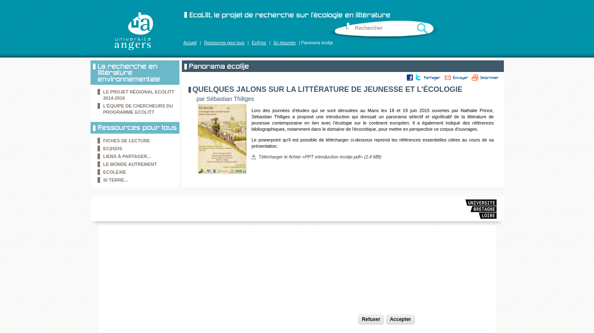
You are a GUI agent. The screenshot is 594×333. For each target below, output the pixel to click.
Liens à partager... (127, 156)
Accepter (400, 319)
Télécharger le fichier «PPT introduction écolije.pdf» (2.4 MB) (320, 156)
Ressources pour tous (224, 43)
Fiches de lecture (126, 140)
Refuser (371, 319)
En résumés (285, 43)
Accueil (190, 43)
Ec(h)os (259, 43)
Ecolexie (114, 172)
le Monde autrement (130, 164)
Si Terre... (115, 179)
